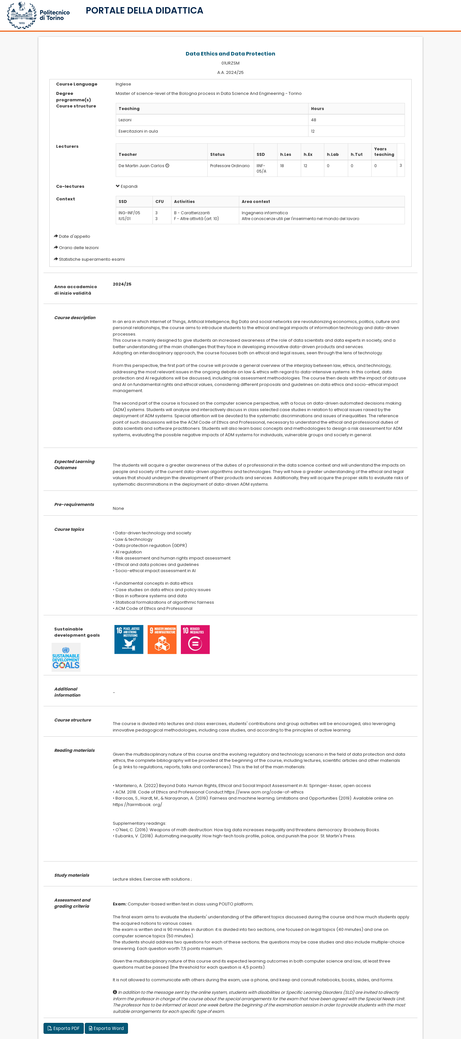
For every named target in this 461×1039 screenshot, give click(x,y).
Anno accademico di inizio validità (75, 290)
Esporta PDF (64, 1028)
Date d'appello (74, 236)
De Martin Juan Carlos (141, 166)
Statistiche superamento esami (92, 259)
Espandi (127, 186)
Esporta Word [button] (106, 1028)
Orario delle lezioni (79, 248)
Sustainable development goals (77, 632)
